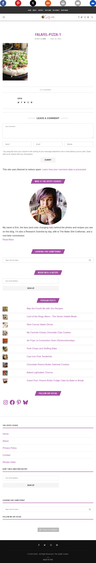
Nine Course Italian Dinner (40, 324)
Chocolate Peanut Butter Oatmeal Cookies (48, 364)
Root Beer (48, 10)
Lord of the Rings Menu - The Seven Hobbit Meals (52, 316)
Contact (40, 10)
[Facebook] (78, 17)
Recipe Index (64, 10)
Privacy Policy (10, 448)
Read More (8, 239)
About (34, 10)
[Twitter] (82, 17)
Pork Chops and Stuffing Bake (42, 348)
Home (29, 10)
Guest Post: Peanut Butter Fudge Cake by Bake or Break (55, 380)
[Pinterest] (88, 17)
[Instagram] (85, 17)
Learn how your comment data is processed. (64, 169)
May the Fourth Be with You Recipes (45, 308)
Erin (44, 39)
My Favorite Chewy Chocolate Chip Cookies (49, 332)
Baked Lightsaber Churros (40, 372)
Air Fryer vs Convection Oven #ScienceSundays (51, 340)
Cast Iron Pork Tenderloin (39, 356)
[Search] (92, 17)
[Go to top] (48, 559)
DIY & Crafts (56, 10)
